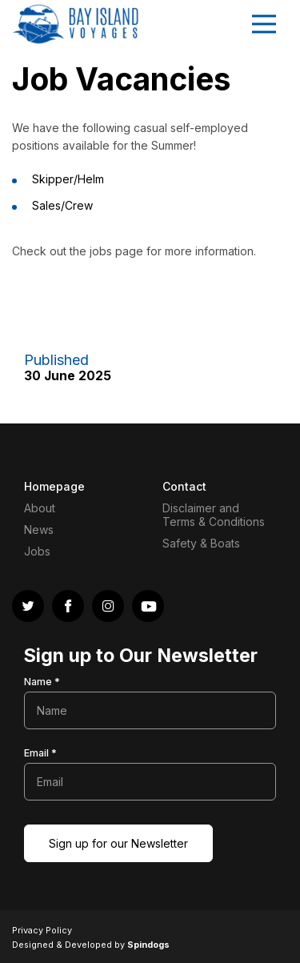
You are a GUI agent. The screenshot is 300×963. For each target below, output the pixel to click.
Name (42, 682)
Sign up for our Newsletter (118, 843)
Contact (184, 486)
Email (40, 753)
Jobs (37, 551)
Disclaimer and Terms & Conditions (213, 514)
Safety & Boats (201, 543)
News (39, 529)
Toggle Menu (264, 24)
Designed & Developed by (91, 944)
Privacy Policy (42, 930)
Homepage (54, 486)
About (39, 508)
